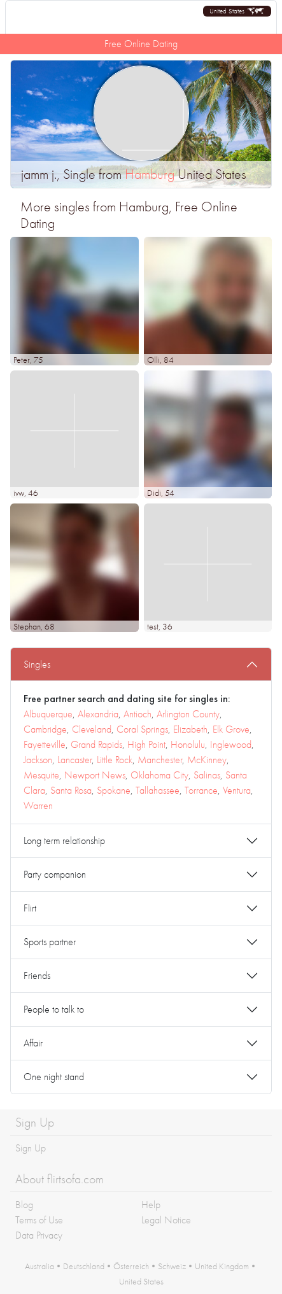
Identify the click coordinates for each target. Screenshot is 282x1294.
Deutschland (83, 1266)
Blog (24, 1204)
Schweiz (172, 1266)
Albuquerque (48, 714)
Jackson (38, 759)
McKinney (207, 759)
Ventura (237, 790)
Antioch (137, 714)
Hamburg (149, 174)
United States (141, 1281)
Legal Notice (166, 1220)
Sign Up (30, 1148)
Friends (37, 975)
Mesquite (41, 775)
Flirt (30, 908)
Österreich (131, 1266)
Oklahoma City (159, 775)
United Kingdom (222, 1266)
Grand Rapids (96, 744)
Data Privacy (38, 1235)
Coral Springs (142, 729)
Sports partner (50, 941)
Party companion (55, 874)
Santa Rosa (71, 790)
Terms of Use (39, 1220)
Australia (39, 1266)
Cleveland (91, 729)
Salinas (207, 775)
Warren (38, 805)
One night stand (54, 1076)
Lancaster (74, 759)
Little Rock (114, 759)
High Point (146, 744)
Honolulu (188, 744)
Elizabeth (190, 729)
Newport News (94, 775)
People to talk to (54, 1009)
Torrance (201, 790)
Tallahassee (158, 790)
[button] (237, 11)
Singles (37, 664)
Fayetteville (45, 744)
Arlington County (188, 714)
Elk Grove (231, 729)
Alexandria (98, 714)
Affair (33, 1043)
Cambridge (45, 729)
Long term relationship (64, 840)
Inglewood (230, 744)
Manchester (159, 759)
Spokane (113, 790)
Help (150, 1204)
